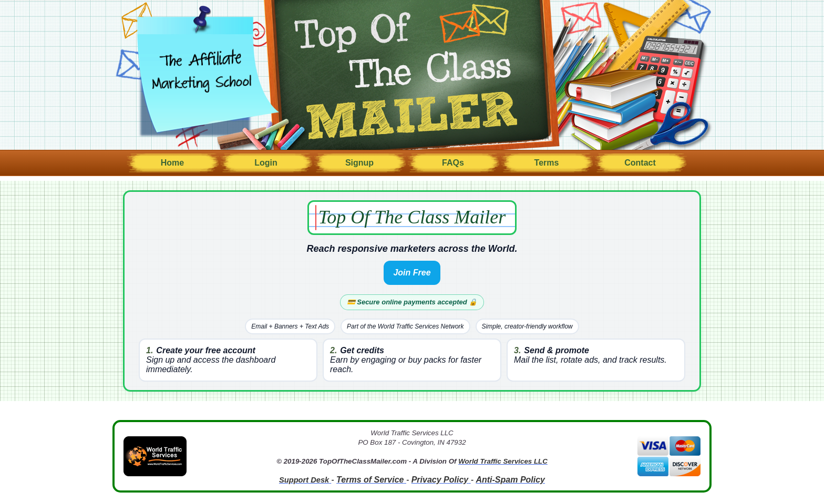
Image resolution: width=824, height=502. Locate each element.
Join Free (411, 272)
